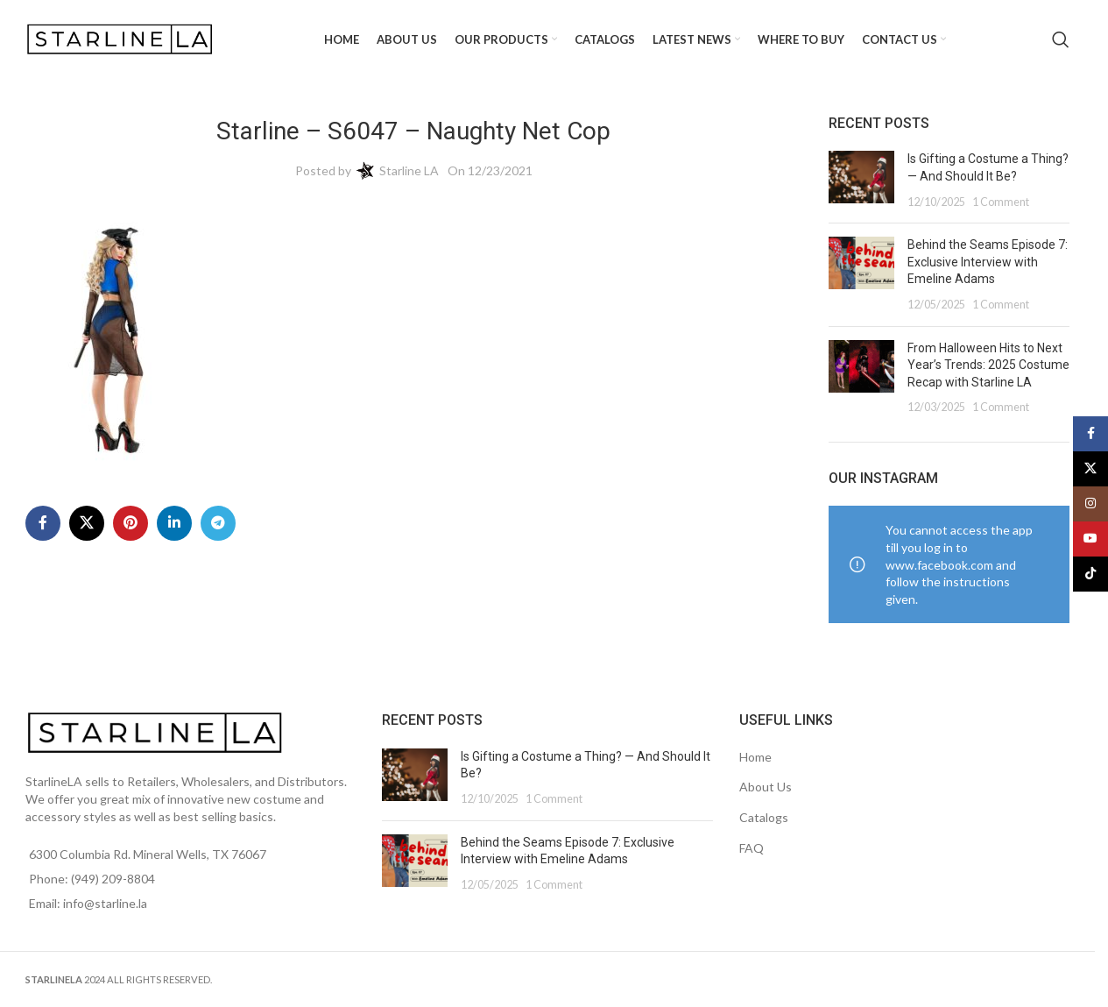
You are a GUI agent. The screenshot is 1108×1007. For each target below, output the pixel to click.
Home (755, 756)
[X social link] (86, 523)
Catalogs (763, 817)
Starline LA (409, 170)
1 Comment (1000, 202)
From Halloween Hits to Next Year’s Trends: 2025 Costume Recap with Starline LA (988, 365)
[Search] (1060, 39)
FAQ (751, 847)
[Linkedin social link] (174, 523)
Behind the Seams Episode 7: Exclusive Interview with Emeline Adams (987, 262)
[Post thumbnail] (861, 180)
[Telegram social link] (218, 523)
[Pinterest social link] (130, 523)
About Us (765, 786)
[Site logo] (121, 38)
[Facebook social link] (42, 523)
